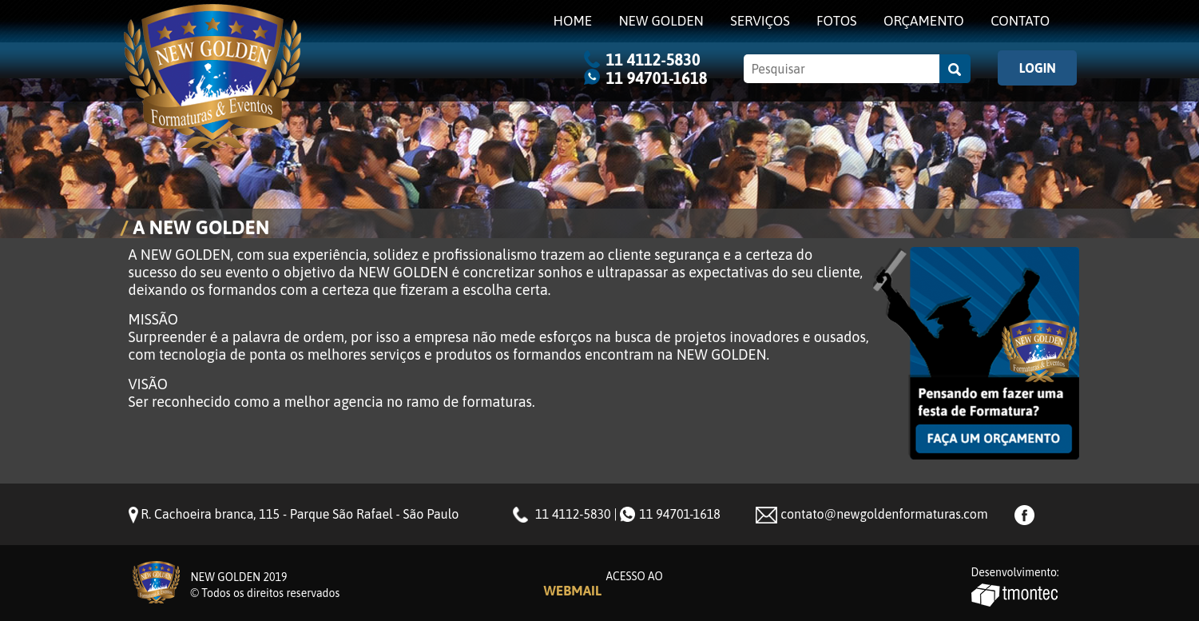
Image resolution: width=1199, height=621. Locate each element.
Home (573, 21)
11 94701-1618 (657, 78)
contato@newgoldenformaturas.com (883, 514)
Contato (1020, 21)
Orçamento (923, 21)
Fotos (836, 21)
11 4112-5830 (653, 59)
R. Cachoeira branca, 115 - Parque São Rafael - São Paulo (300, 514)
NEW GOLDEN (660, 21)
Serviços (759, 21)
